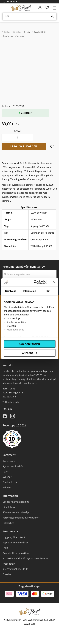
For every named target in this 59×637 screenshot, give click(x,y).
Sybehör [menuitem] (7, 477)
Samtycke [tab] (10, 291)
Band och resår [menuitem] (10, 482)
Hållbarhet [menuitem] (8, 523)
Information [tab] (29, 291)
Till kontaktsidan (11, 402)
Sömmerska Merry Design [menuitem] (16, 512)
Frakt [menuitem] (5, 548)
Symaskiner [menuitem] (9, 461)
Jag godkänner (29, 344)
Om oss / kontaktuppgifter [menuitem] (16, 502)
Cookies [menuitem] (7, 574)
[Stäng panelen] (54, 282)
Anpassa (29, 353)
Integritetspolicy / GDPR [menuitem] (15, 569)
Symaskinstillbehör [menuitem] (13, 466)
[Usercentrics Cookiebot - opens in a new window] (35, 282)
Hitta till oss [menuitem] (9, 507)
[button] (47, 7)
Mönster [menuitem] (7, 487)
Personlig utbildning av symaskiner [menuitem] (21, 517)
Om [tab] (48, 291)
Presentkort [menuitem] (9, 564)
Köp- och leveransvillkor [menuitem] (15, 542)
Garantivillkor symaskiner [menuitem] (16, 553)
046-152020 (11, 2)
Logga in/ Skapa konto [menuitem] (14, 537)
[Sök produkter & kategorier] (29, 16)
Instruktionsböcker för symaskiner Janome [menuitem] (25, 558)
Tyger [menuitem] (5, 471)
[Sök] (52, 16)
